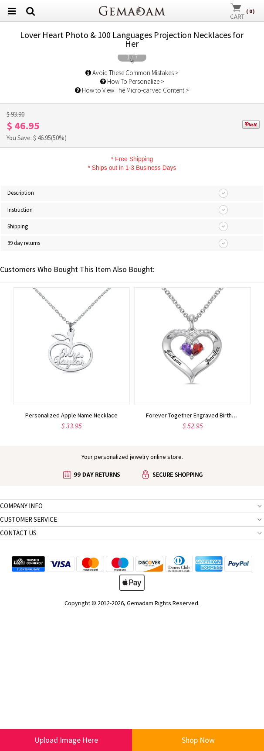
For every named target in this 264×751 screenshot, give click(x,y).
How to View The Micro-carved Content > (132, 339)
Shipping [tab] (17, 475)
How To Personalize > (132, 330)
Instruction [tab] (20, 458)
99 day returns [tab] (23, 492)
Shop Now (198, 740)
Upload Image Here (66, 740)
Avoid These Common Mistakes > (132, 321)
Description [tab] (20, 441)
